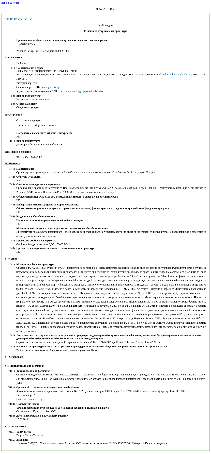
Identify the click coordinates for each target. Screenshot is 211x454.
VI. (22, 19)
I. (5, 19)
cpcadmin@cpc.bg (158, 391)
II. (8, 19)
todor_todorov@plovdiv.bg (177, 74)
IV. (15, 19)
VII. (27, 19)
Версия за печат (10, 2)
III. (11, 19)
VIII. (32, 19)
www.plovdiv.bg (50, 87)
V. (19, 19)
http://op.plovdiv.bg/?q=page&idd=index (81, 91)
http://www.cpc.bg (32, 399)
